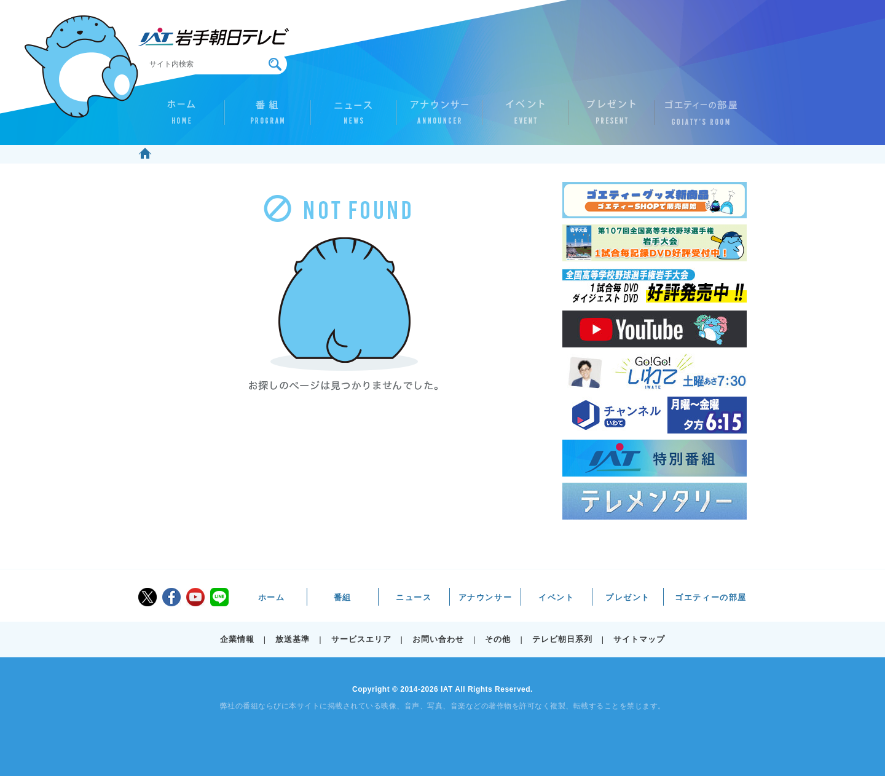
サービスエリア (361, 639)
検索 (275, 64)
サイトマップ (639, 639)
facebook (171, 597)
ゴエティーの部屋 (698, 117)
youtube (195, 597)
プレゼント (611, 117)
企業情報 (237, 639)
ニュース (353, 117)
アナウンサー (439, 117)
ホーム (181, 117)
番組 (267, 117)
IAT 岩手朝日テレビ (213, 37)
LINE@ (219, 597)
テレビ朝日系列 (562, 639)
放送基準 (292, 639)
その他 (498, 639)
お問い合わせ (438, 639)
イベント (525, 117)
